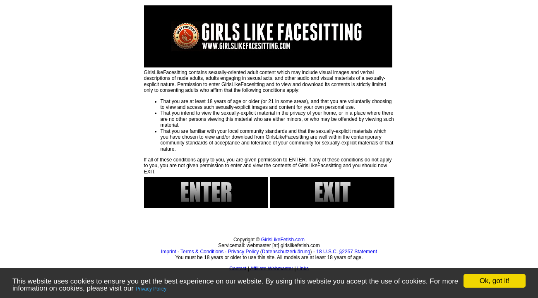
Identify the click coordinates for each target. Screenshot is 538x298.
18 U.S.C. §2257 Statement (346, 252)
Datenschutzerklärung (286, 252)
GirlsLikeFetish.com (283, 240)
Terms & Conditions (201, 252)
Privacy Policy (151, 289)
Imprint (168, 252)
